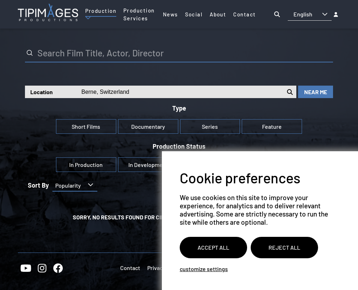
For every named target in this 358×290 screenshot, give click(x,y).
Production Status (179, 146)
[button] (325, 14)
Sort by (38, 185)
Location (41, 91)
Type (179, 108)
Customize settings (204, 268)
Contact (130, 267)
